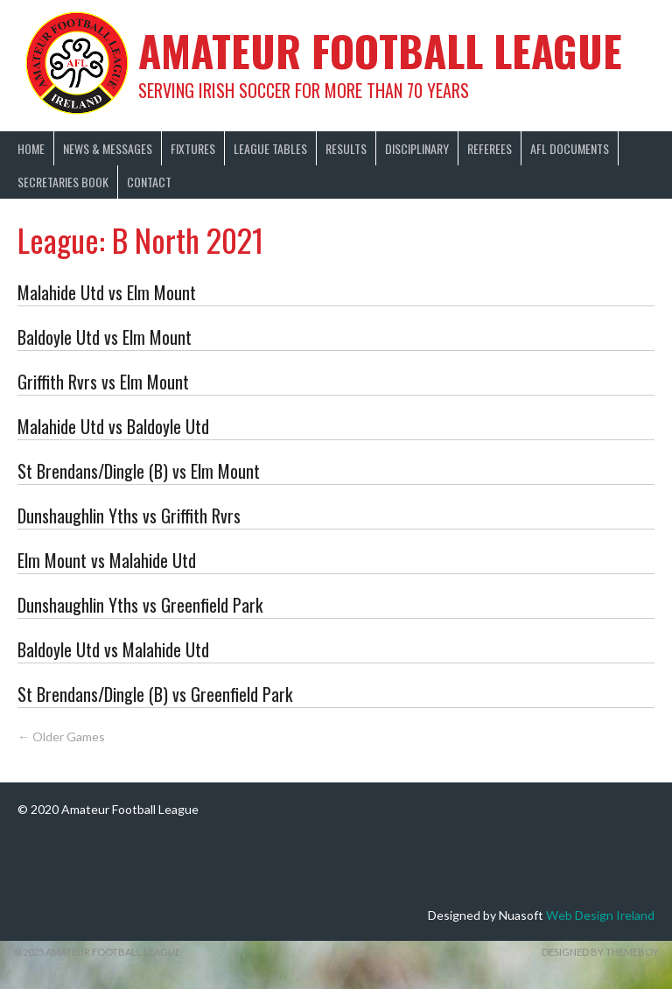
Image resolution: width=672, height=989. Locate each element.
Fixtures (193, 148)
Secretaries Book (63, 181)
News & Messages (107, 148)
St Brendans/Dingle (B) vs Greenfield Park (155, 694)
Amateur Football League (380, 50)
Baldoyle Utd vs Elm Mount (105, 337)
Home (31, 148)
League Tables (270, 148)
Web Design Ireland (600, 915)
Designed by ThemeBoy (600, 951)
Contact (149, 181)
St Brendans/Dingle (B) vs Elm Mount (139, 471)
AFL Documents (569, 148)
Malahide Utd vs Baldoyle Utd (113, 426)
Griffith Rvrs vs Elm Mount (103, 381)
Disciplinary (417, 148)
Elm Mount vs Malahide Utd (107, 560)
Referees (489, 148)
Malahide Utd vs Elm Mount (107, 292)
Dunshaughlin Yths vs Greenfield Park (140, 605)
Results (346, 148)
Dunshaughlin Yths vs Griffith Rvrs (129, 515)
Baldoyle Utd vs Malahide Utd (113, 649)
